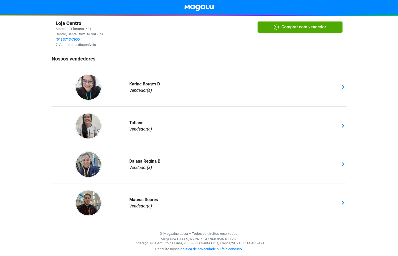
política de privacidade (198, 249)
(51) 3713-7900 (68, 39)
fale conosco (231, 249)
